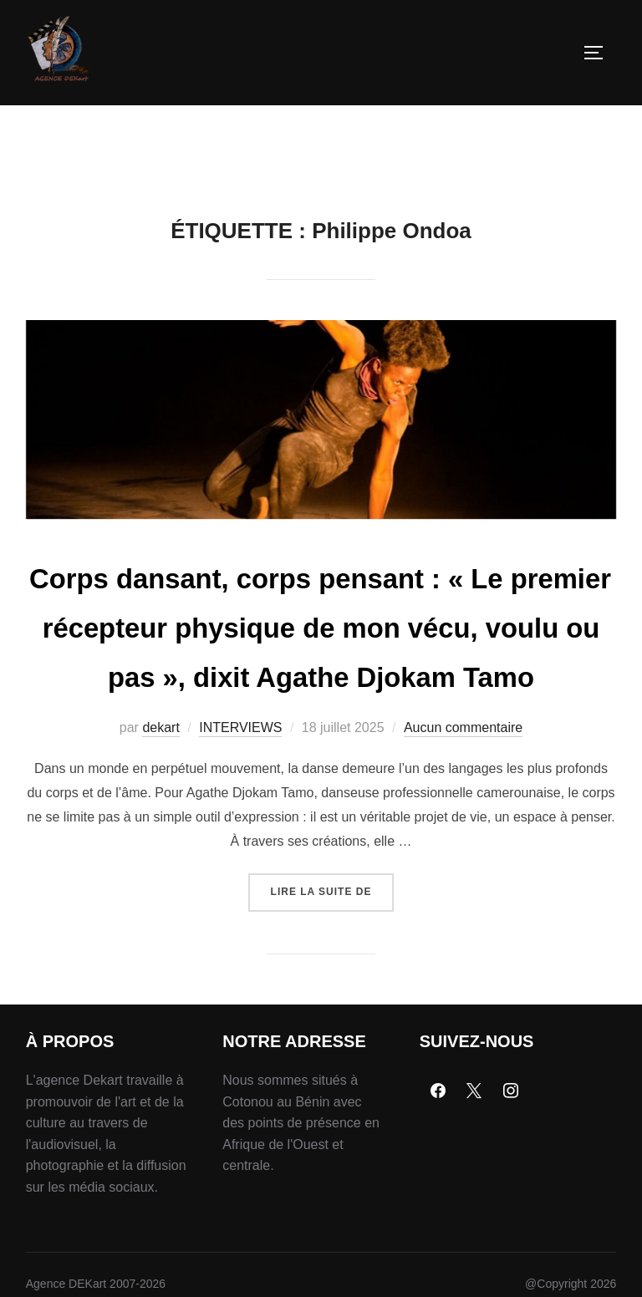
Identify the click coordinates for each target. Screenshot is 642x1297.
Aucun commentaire (463, 815)
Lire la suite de (333, 973)
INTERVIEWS (240, 815)
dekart (160, 815)
